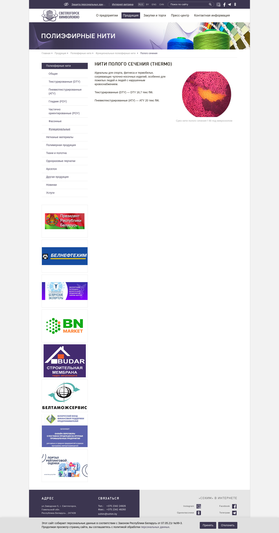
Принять (208, 525)
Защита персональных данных (88, 4)
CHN (161, 4)
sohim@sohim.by (107, 514)
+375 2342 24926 (116, 506)
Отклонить (227, 525)
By (147, 4)
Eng (154, 4)
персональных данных (155, 527)
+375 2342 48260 (116, 509)
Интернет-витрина (122, 4)
